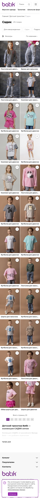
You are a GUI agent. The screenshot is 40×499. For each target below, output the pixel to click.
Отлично (12, 494)
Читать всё (6, 442)
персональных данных (16, 490)
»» (32, 419)
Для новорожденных (12, 29)
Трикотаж (21, 10)
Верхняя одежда (8, 10)
